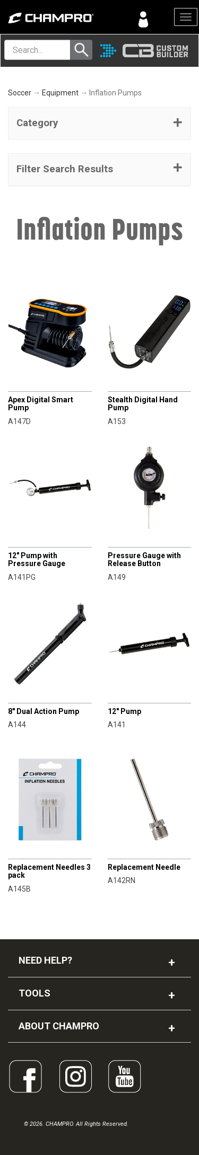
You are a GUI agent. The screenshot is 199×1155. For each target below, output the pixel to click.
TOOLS (34, 993)
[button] (99, 123)
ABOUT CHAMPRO (59, 1025)
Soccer (19, 93)
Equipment (60, 93)
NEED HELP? (45, 960)
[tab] (99, 123)
